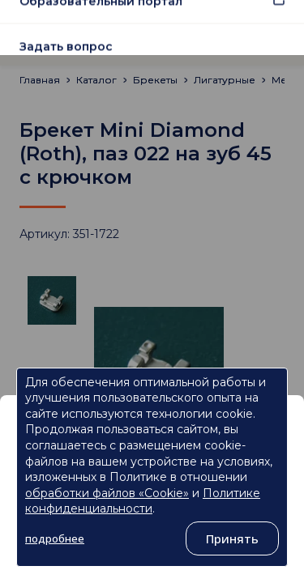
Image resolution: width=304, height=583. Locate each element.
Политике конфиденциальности (142, 501)
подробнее (54, 538)
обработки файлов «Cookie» (107, 493)
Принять (232, 538)
